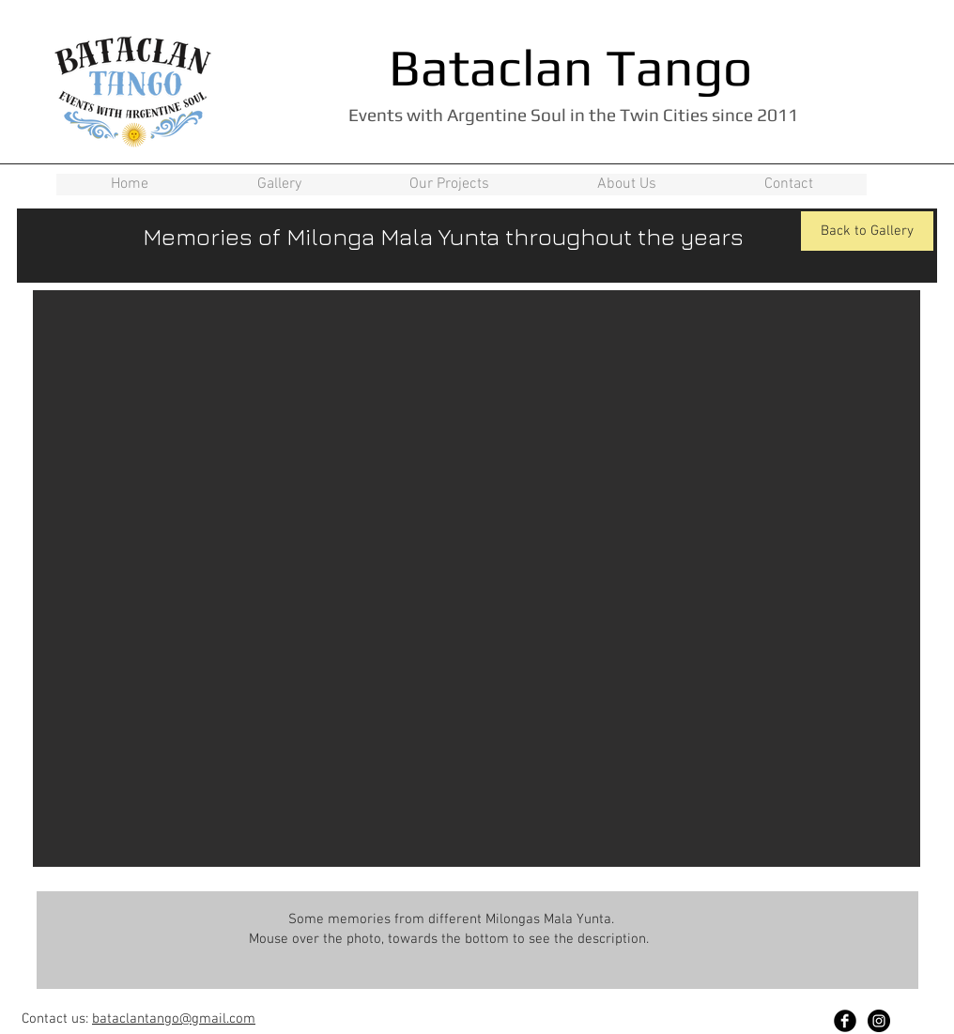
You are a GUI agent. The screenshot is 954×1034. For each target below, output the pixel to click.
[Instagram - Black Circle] (879, 1021)
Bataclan (491, 67)
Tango (679, 67)
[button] (476, 578)
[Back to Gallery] (867, 231)
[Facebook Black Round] (845, 1021)
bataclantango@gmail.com (173, 1019)
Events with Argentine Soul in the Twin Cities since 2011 (573, 114)
